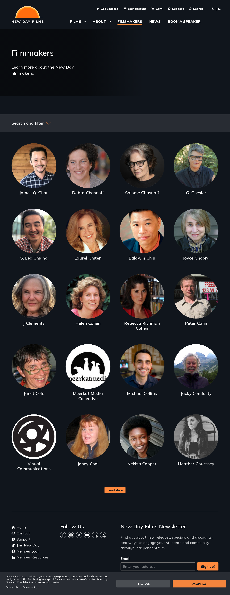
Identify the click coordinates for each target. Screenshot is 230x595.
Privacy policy (13, 587)
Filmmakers (129, 21)
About (99, 21)
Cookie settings (30, 587)
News (155, 21)
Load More (115, 490)
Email (125, 558)
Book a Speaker (184, 21)
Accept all (199, 583)
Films (75, 21)
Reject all (143, 583)
